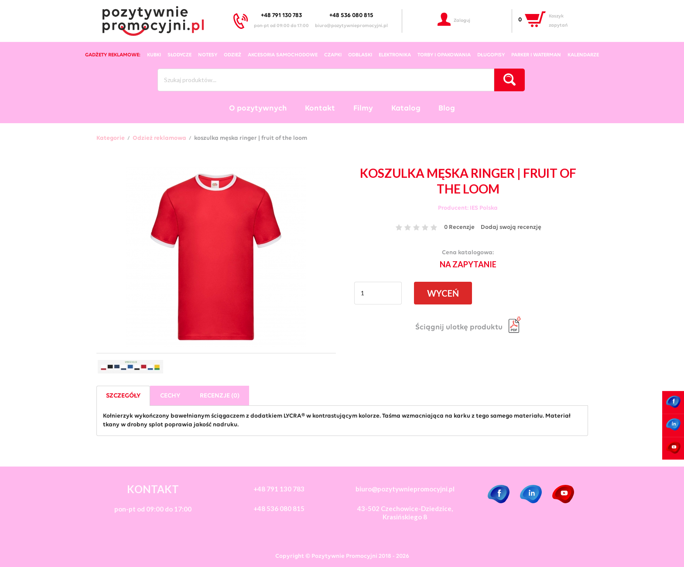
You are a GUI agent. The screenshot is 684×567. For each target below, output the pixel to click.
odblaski (360, 55)
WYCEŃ (443, 293)
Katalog (406, 108)
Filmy (363, 108)
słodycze (180, 55)
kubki (154, 55)
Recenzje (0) (219, 396)
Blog (446, 108)
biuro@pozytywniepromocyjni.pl (351, 26)
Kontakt (320, 108)
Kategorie (110, 138)
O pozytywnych (258, 108)
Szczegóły (123, 396)
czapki (333, 55)
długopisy (491, 55)
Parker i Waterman (536, 55)
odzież (232, 55)
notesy (207, 55)
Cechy (170, 396)
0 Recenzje (459, 227)
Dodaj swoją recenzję (511, 227)
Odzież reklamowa (159, 138)
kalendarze (583, 55)
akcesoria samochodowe (283, 55)
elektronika (395, 55)
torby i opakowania (444, 55)
